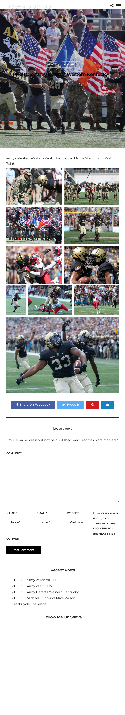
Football (71, 64)
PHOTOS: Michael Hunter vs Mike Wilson (43, 598)
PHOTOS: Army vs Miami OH (34, 580)
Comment (14, 453)
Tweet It (70, 404)
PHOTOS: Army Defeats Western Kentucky (45, 592)
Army (51, 64)
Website (73, 513)
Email (42, 513)
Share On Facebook (33, 404)
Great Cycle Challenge (29, 604)
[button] (34, 186)
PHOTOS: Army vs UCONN (32, 586)
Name (11, 513)
